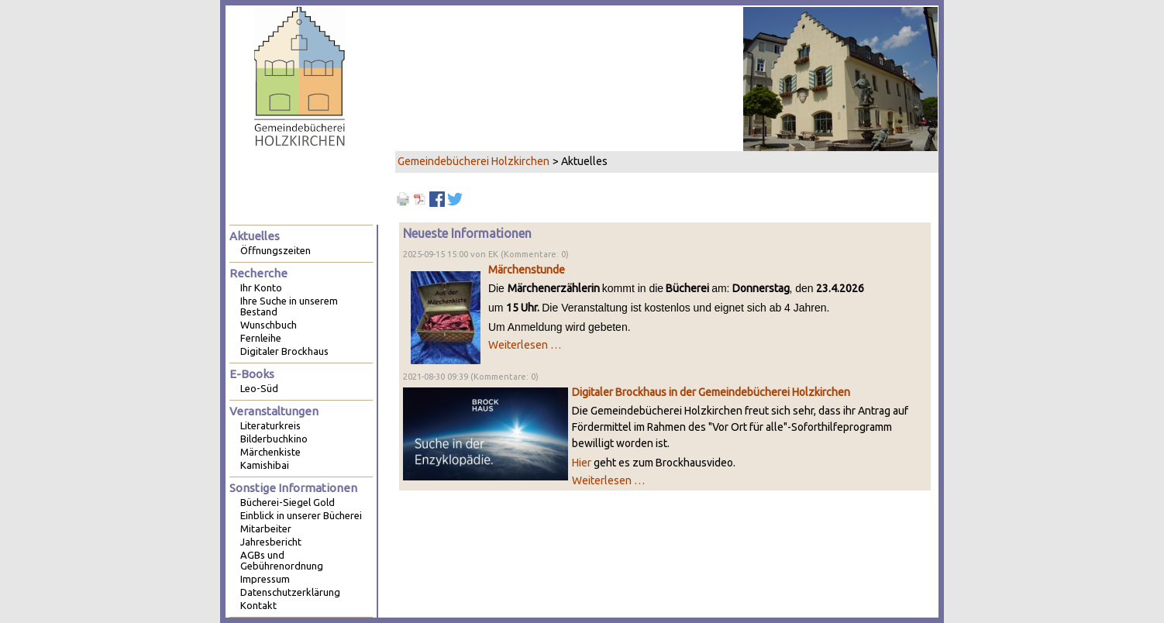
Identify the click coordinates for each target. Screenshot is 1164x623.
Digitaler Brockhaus (284, 351)
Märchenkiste (270, 451)
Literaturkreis (270, 425)
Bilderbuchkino (274, 438)
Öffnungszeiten (275, 250)
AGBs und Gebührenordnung (281, 560)
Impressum (265, 578)
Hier (581, 462)
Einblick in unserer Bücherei (301, 515)
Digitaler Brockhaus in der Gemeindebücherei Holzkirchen (711, 392)
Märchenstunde (526, 269)
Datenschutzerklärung (290, 592)
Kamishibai (264, 465)
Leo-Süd (259, 388)
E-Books (251, 373)
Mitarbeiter (265, 528)
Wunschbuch (268, 324)
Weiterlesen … (524, 345)
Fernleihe (260, 337)
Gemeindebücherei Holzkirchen (473, 161)
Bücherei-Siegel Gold (287, 502)
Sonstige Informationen (293, 487)
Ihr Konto (261, 287)
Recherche (258, 273)
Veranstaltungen (274, 411)
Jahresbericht (270, 541)
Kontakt (258, 605)
